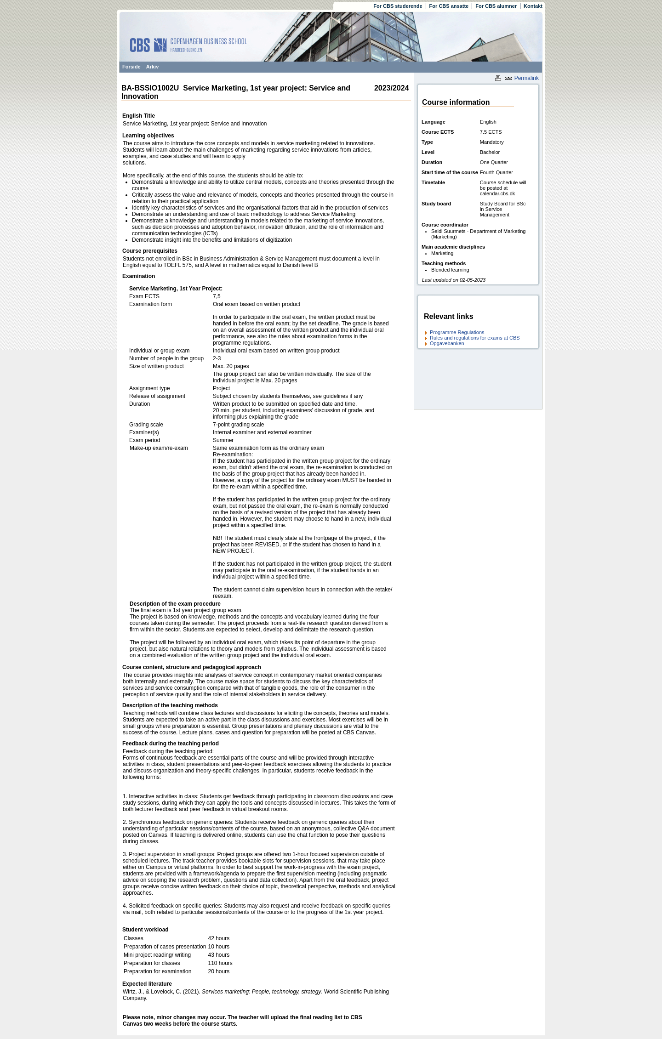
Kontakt (533, 6)
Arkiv (152, 66)
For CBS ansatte (449, 6)
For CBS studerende (397, 6)
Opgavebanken (447, 343)
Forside (131, 66)
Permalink (521, 78)
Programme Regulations (457, 332)
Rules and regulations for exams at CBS (475, 338)
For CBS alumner (496, 6)
